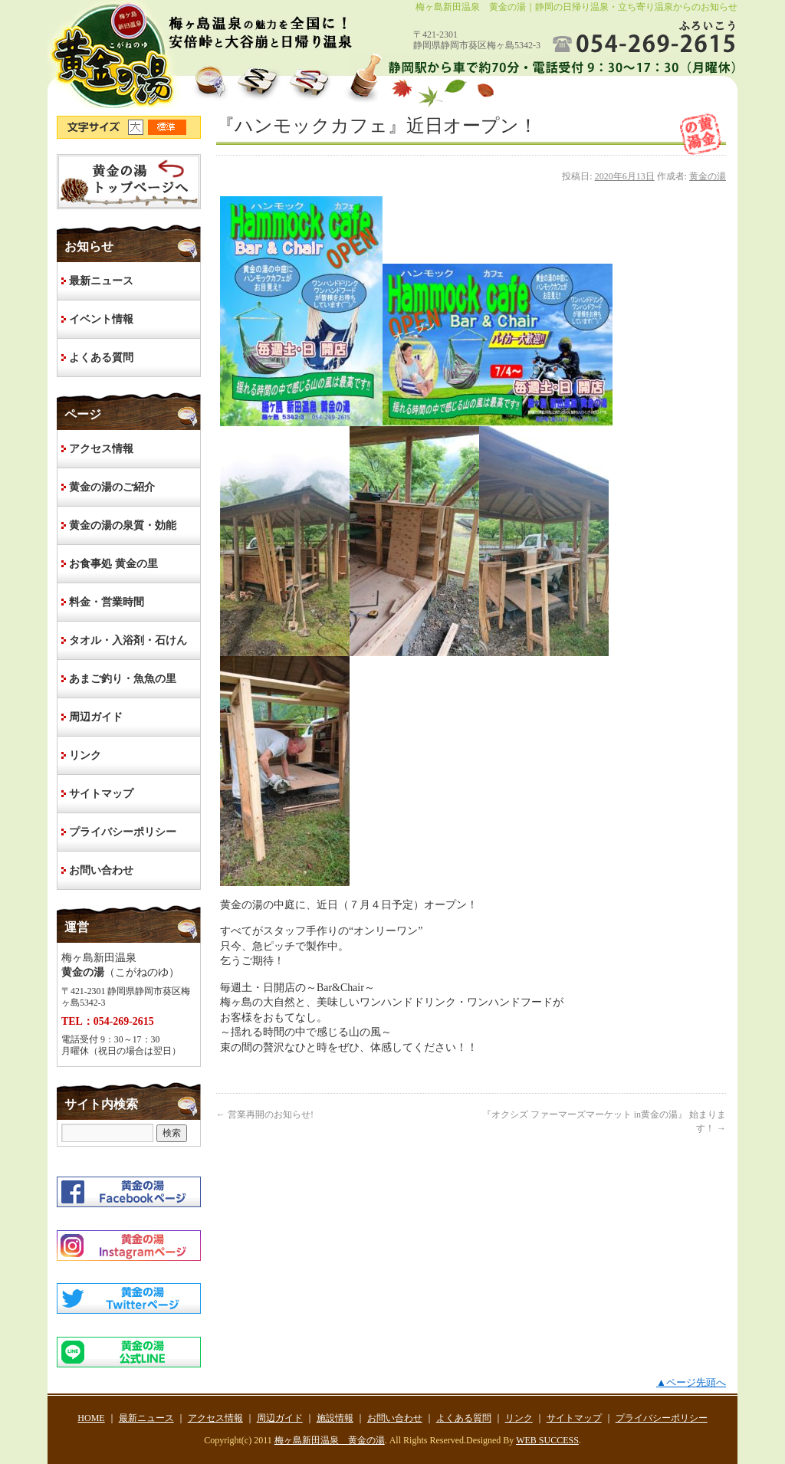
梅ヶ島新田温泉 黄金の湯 (329, 1440)
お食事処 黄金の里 (113, 564)
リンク (85, 755)
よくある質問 (101, 357)
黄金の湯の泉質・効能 (122, 525)
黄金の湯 (707, 176)
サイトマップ (101, 793)
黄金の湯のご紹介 (112, 487)
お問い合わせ (101, 870)
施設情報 (335, 1418)
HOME (129, 181)
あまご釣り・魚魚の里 (122, 678)
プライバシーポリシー (122, 832)
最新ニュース (101, 281)
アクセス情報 (101, 449)
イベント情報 (101, 319)
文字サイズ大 (138, 127)
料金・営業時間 (106, 602)
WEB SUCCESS (547, 1440)
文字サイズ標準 (168, 127)
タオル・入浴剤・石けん (128, 640)
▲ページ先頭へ (691, 1382)
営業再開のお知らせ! (265, 1114)
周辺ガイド (96, 717)
